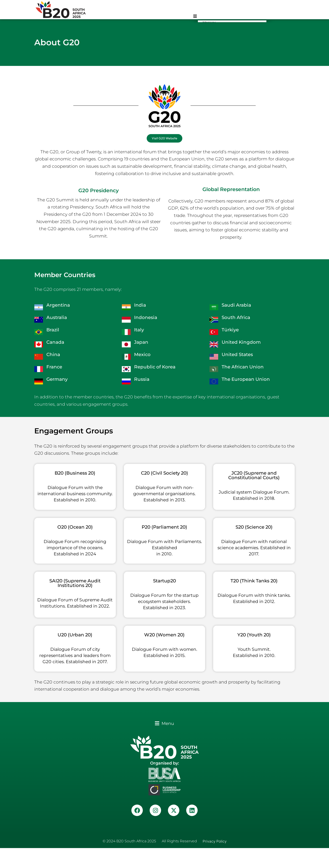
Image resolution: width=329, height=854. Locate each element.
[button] (164, 729)
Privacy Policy (215, 847)
